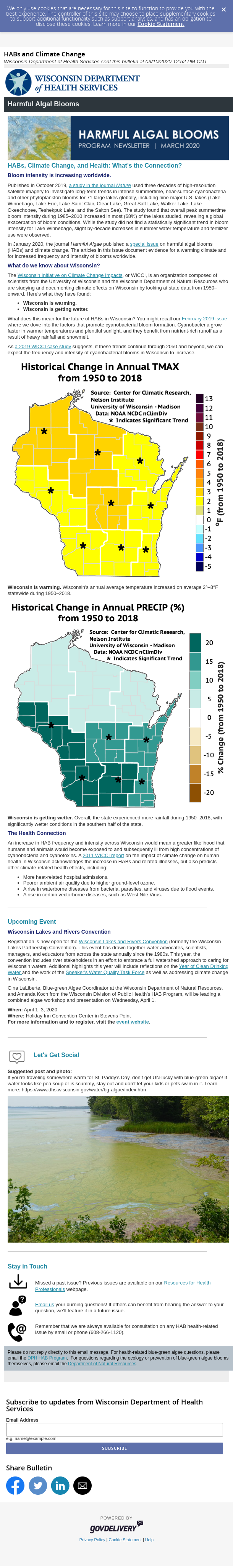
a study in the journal (100, 185)
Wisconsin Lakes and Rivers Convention (123, 941)
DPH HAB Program (47, 1358)
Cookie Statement (161, 23)
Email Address (22, 1420)
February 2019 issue (204, 319)
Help (149, 1539)
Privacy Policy (92, 1539)
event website (133, 1022)
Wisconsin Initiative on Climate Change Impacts (70, 275)
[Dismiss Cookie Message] (223, 7)
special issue (144, 244)
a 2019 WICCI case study (43, 346)
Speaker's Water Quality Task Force (105, 972)
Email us (44, 1304)
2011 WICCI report (103, 855)
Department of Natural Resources (102, 1363)
